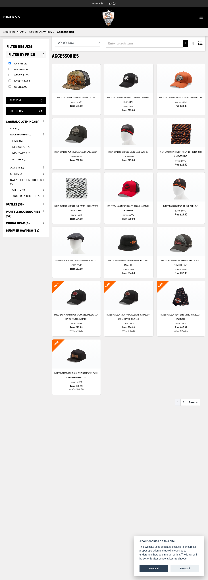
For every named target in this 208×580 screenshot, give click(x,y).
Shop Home (26, 100)
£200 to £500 (22, 81)
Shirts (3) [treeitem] (28, 174)
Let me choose (178, 558)
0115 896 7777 (11, 17)
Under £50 (21, 69)
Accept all (154, 568)
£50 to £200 (21, 75)
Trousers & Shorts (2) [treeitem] (28, 196)
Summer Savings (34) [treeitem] (22, 230)
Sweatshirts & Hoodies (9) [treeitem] (28, 181)
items (97, 3)
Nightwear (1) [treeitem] (21, 153)
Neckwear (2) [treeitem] (21, 147)
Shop (20, 32)
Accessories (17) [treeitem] (28, 134)
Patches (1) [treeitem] (19, 159)
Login (111, 3)
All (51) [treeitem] (14, 128)
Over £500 (20, 86)
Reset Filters (26, 111)
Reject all (185, 568)
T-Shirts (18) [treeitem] (28, 190)
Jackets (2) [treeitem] (28, 167)
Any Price (20, 63)
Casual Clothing (40, 32)
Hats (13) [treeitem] (17, 140)
